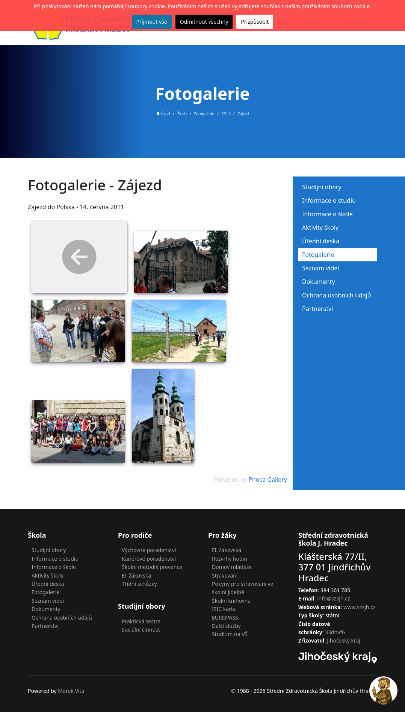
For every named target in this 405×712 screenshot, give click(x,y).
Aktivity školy (320, 227)
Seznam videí (320, 268)
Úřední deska (320, 241)
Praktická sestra (141, 621)
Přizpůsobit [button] (255, 21)
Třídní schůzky (139, 583)
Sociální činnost (141, 629)
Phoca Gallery (267, 479)
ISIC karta (224, 608)
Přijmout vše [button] (151, 21)
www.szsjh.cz (359, 607)
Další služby (226, 625)
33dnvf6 (335, 632)
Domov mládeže (232, 566)
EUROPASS (225, 617)
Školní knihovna (231, 600)
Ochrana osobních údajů (336, 295)
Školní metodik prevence (152, 566)
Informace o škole (327, 214)
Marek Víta (71, 690)
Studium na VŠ (230, 634)
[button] (383, 690)
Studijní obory (322, 187)
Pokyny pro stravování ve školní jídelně (243, 588)
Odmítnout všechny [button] (204, 21)
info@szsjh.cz (333, 598)
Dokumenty (318, 282)
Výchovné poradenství (149, 550)
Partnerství (317, 309)
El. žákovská (136, 575)
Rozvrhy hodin (229, 558)
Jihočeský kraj (343, 640)
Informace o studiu (329, 200)
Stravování (225, 575)
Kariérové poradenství (149, 558)
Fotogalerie (318, 254)
